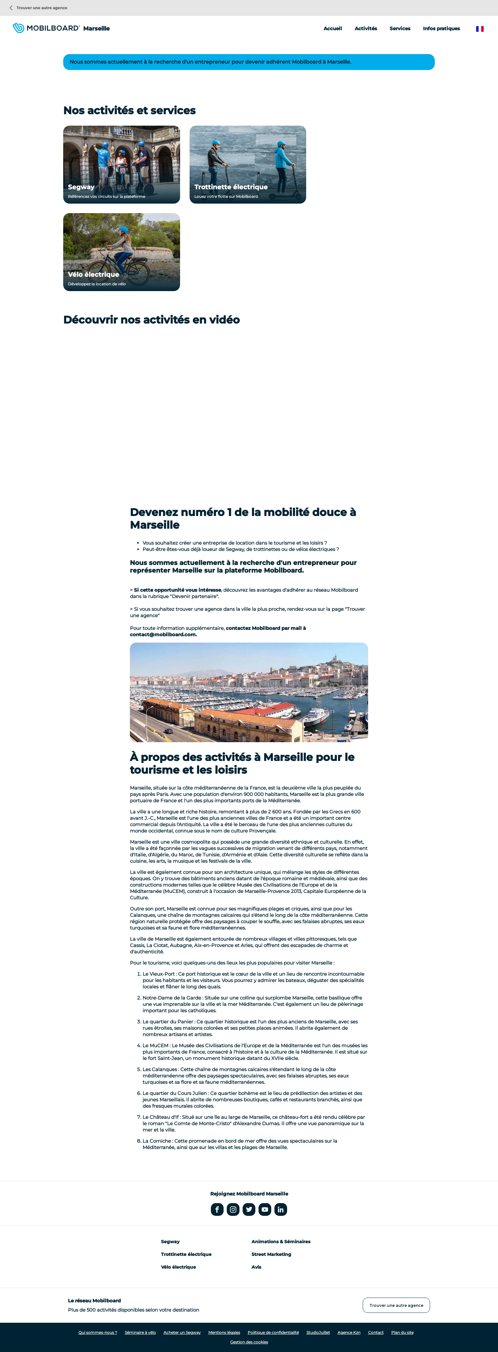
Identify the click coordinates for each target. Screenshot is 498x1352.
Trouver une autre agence (38, 8)
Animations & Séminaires (281, 1241)
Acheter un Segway (182, 1332)
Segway (81, 187)
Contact (376, 1332)
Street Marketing (271, 1254)
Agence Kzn (349, 1332)
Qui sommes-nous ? (97, 1332)
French (484, 29)
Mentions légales (224, 1332)
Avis (256, 1267)
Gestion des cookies (249, 1342)
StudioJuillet (318, 1332)
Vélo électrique (93, 274)
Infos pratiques (441, 28)
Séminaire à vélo (140, 1332)
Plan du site (402, 1332)
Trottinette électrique (231, 187)
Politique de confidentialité (273, 1332)
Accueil (333, 28)
